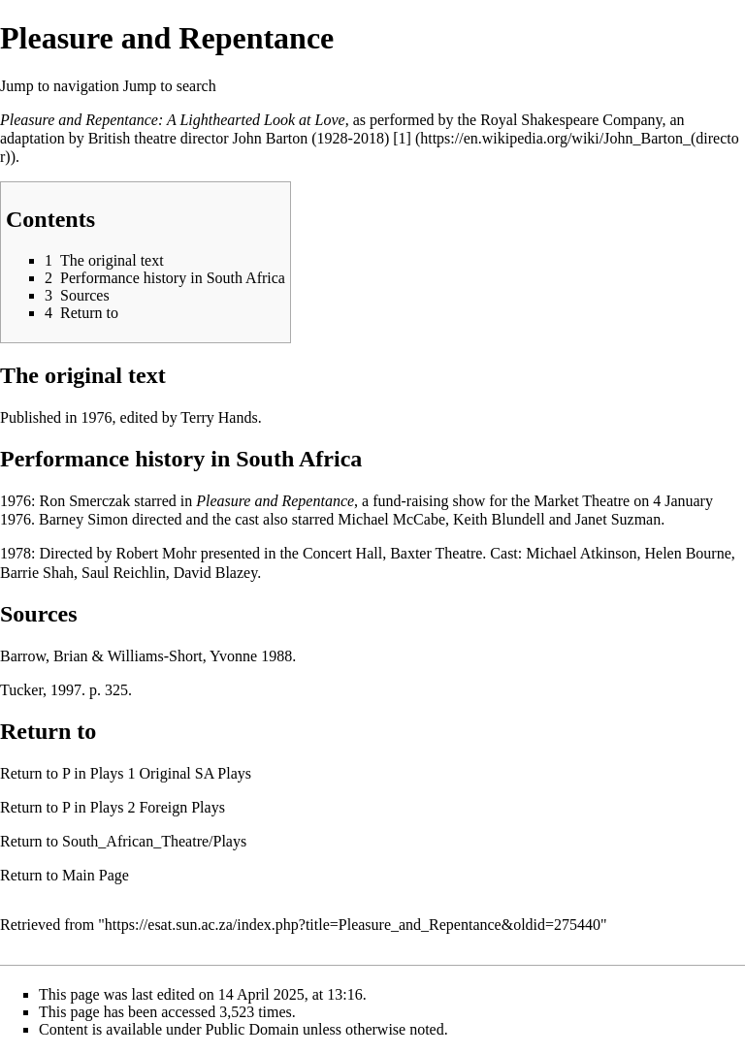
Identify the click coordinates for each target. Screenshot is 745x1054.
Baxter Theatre (436, 553)
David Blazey (215, 572)
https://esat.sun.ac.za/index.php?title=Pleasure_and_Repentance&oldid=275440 (352, 924)
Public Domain (252, 1029)
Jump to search (169, 86)
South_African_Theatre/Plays (154, 841)
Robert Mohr (156, 553)
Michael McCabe (391, 519)
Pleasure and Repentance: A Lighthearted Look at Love (172, 120)
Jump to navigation (59, 86)
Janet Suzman (618, 519)
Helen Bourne (687, 553)
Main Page (95, 875)
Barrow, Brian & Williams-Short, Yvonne (128, 656)
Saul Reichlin (123, 572)
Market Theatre (582, 501)
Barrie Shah (37, 572)
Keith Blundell (499, 519)
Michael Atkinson (581, 553)
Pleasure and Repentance (275, 501)
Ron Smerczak (84, 501)
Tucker (21, 690)
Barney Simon (83, 519)
